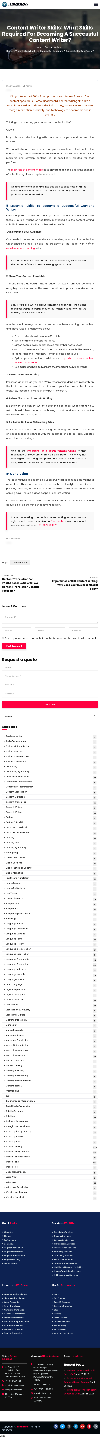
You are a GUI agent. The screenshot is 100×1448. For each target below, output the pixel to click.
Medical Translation (51, 1056)
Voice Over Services (63, 1259)
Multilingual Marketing (51, 1076)
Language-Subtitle (51, 975)
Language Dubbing (51, 934)
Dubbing (51, 838)
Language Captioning (51, 929)
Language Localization (51, 955)
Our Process (59, 1298)
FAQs (56, 1294)
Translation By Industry (51, 1152)
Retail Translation (12, 1306)
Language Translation (51, 965)
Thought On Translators (51, 1127)
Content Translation (51, 803)
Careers (57, 1314)
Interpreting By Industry (51, 914)
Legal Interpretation (51, 990)
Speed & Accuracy (62, 1302)
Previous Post (7, 575)
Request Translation (13, 1248)
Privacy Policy (60, 1329)
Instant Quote (10, 1263)
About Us (8, 1232)
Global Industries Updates (51, 868)
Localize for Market (51, 1015)
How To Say (51, 894)
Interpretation (51, 904)
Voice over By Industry (51, 1188)
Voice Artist (51, 1178)
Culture (51, 818)
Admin (29, 85)
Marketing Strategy (51, 1036)
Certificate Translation (51, 777)
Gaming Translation (13, 1333)
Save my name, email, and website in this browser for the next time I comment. (50, 638)
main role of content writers (27, 169)
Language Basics (51, 924)
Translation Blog (51, 1147)
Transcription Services (64, 1244)
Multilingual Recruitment (51, 1081)
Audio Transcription (51, 742)
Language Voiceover (51, 970)
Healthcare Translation (51, 879)
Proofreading (51, 1091)
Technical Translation (51, 1122)
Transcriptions (51, 1142)
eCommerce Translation (15, 1294)
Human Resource (51, 899)
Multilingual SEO (51, 1086)
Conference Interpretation (51, 782)
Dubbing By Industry (51, 848)
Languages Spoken (51, 980)
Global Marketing (51, 874)
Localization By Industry (51, 1010)
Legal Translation (51, 1000)
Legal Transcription (51, 995)
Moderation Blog (51, 1066)
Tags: (5, 562)
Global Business (51, 863)
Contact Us (9, 1244)
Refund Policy (60, 1325)
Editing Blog (51, 853)
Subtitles (51, 1117)
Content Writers (53, 47)
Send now (50, 704)
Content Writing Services (65, 1263)
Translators (51, 1167)
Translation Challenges (51, 1157)
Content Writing (51, 813)
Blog (56, 1310)
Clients (7, 1236)
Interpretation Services (65, 1248)
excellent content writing (20, 248)
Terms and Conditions (63, 1333)
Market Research (51, 1031)
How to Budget (51, 884)
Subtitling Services (63, 1251)
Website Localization (51, 1193)
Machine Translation (51, 1021)
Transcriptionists (51, 1137)
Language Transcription (51, 960)
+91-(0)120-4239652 (14, 1385)
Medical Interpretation (51, 1046)
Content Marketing (51, 798)
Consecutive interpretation (51, 787)
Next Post (94, 577)
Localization (51, 1005)
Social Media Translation (51, 1107)
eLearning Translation (14, 1298)
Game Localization (51, 858)
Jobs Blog (51, 919)
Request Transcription (14, 1255)
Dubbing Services (62, 1236)
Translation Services (63, 1232)
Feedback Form (61, 1318)
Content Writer (20, 562)
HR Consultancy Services (66, 1275)
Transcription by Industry (51, 1132)
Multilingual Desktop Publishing (68, 1267)
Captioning (51, 767)
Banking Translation (13, 1325)
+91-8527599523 (47, 525)
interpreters (51, 909)
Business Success (51, 752)
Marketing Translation (51, 1041)
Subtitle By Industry (51, 1112)
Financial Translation (14, 1317)
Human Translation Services (67, 1271)
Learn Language (51, 985)
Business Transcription (51, 757)
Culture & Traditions (51, 823)
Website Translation (51, 1198)
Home (39, 47)
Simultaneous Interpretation (51, 1102)
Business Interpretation (51, 747)
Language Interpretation (51, 950)
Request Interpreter (13, 1251)
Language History (51, 945)
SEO (51, 1097)
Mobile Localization (51, 1061)
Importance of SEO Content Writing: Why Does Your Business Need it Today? (75, 585)
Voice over (51, 1183)
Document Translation (51, 833)
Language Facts (51, 939)
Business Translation (51, 762)
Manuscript (51, 1026)
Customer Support (62, 1322)
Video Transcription (51, 1173)
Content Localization (51, 792)
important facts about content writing (51, 450)
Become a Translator (63, 1306)
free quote (57, 521)
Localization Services (64, 1240)
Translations (51, 1162)
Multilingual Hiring (51, 1071)
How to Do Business (51, 889)
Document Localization (51, 828)
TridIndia (22, 1426)
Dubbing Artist (51, 843)
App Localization (51, 737)
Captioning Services (63, 1255)
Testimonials (10, 1240)
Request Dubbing (12, 1259)
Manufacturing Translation (16, 1321)
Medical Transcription (51, 1051)
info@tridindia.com (13, 1390)
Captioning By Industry (51, 772)
